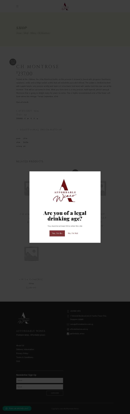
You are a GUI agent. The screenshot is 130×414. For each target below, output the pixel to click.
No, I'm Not (73, 233)
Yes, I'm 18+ (57, 233)
